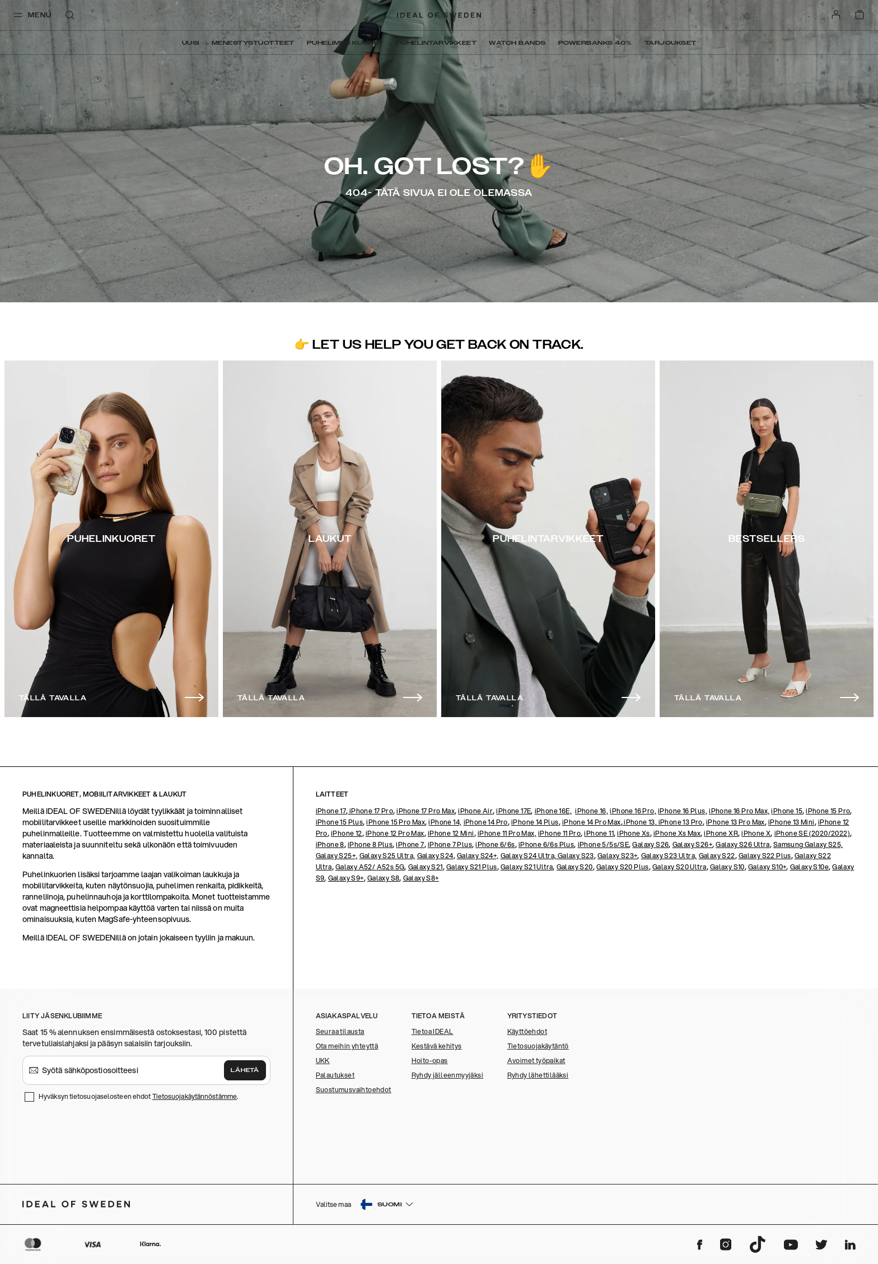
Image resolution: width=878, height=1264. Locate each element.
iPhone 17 (331, 811)
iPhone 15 (786, 811)
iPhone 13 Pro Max (735, 822)
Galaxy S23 (575, 855)
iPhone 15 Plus (339, 822)
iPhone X (755, 833)
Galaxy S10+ (767, 867)
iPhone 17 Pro (370, 811)
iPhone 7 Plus (450, 844)
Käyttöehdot (527, 1031)
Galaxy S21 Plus (471, 867)
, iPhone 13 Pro (679, 822)
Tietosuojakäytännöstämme (194, 1096)
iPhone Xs (633, 833)
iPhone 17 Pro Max (425, 811)
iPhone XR (721, 833)
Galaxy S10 (727, 867)
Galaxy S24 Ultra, (529, 855)
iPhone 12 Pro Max (395, 833)
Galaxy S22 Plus (765, 855)
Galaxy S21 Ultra (527, 867)
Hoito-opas (430, 1060)
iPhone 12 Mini (451, 833)
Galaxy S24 (435, 855)
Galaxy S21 (425, 867)
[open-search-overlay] (70, 16)
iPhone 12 (346, 833)
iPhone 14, (444, 822)
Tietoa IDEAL (433, 1031)
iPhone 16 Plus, (682, 811)
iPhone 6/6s (495, 844)
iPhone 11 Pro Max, (507, 833)
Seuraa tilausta (340, 1031)
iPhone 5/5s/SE (603, 844)
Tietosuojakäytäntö (538, 1046)
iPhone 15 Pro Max (395, 822)
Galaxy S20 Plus (622, 867)
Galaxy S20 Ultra (679, 867)
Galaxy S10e (809, 867)
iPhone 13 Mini (791, 822)
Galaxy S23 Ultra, (669, 855)
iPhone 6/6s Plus (546, 844)
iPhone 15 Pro (828, 811)
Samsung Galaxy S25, (808, 844)
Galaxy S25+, (337, 855)
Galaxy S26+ (692, 844)
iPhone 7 (410, 844)
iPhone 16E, (553, 811)
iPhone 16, (591, 811)
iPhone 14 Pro (486, 822)
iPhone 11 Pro (559, 833)
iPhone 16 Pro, (633, 811)
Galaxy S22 (717, 855)
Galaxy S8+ (421, 878)
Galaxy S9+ (346, 878)
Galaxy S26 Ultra (742, 844)
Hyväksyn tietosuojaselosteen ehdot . (138, 1096)
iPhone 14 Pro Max (591, 822)
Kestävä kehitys (437, 1046)
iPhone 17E (513, 811)
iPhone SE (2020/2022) (812, 833)
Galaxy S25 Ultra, (387, 855)
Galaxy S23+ (617, 855)
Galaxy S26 (650, 844)
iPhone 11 (599, 833)
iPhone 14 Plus (535, 822)
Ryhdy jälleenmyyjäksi (447, 1075)
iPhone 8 (330, 844)
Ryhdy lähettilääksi (538, 1075)
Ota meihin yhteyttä (347, 1046)
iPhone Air (475, 811)
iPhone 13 (639, 822)
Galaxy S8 (383, 878)
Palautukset (335, 1075)
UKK (323, 1060)
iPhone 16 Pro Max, (739, 811)
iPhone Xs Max (676, 833)
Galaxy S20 (575, 867)
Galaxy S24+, (478, 855)
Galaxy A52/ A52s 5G (370, 867)
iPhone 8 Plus (370, 844)
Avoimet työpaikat (536, 1060)
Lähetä (245, 1070)
